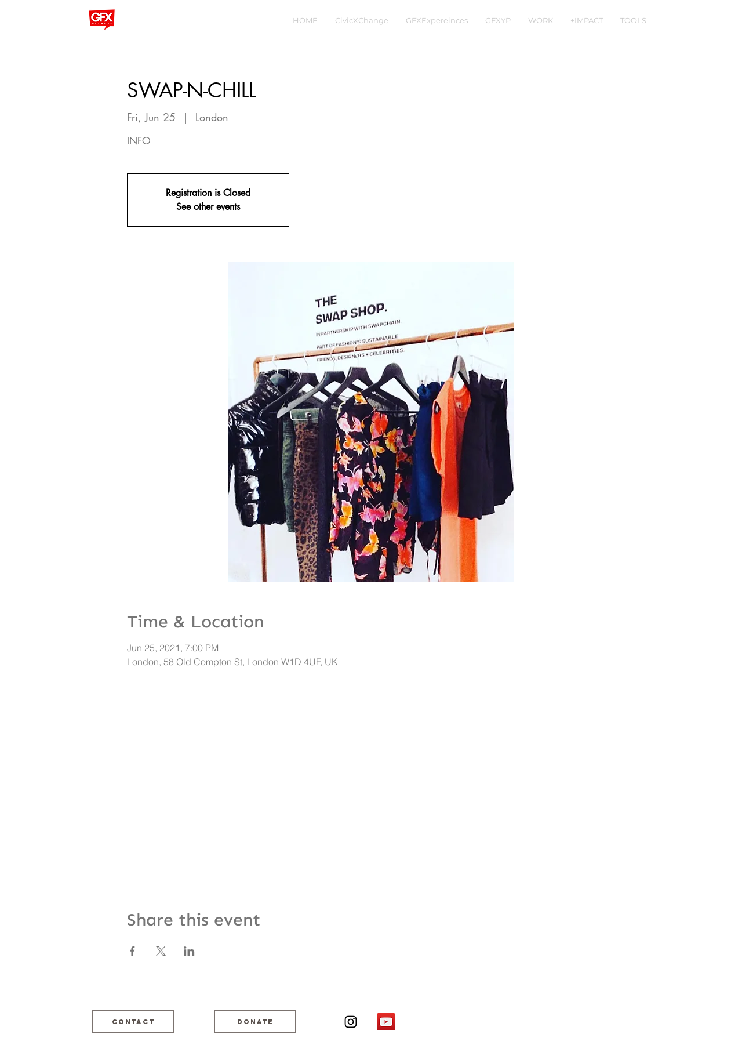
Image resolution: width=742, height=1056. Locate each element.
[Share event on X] (160, 951)
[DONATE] (255, 1021)
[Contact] (133, 1021)
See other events (208, 207)
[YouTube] (386, 1021)
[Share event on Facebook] (132, 951)
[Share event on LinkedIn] (189, 951)
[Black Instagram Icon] (351, 1022)
